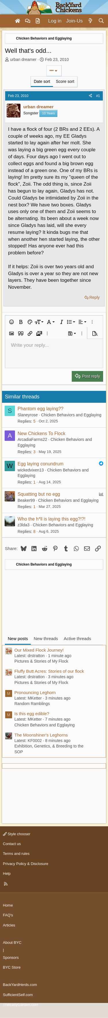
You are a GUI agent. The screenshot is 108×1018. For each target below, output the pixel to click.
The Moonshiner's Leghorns (41, 734)
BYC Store (11, 967)
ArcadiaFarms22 (32, 439)
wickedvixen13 (31, 470)
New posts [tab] (18, 638)
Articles (9, 925)
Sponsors (11, 957)
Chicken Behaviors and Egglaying (71, 415)
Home (8, 905)
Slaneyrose (28, 415)
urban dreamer (23, 59)
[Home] (17, 21)
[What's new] (90, 21)
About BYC (12, 942)
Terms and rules (16, 853)
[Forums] (28, 21)
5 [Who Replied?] (34, 421)
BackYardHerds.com (20, 984)
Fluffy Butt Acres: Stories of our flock (49, 671)
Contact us (12, 844)
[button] (11, 322)
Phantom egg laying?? (40, 408)
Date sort (42, 81)
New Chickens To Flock (41, 433)
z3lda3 (23, 525)
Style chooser (16, 834)
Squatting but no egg (39, 494)
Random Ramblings (32, 703)
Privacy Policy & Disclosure (25, 864)
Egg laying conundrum (40, 463)
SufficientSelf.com (18, 995)
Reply (94, 297)
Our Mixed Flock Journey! (39, 650)
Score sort (65, 81)
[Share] (90, 96)
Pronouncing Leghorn (35, 692)
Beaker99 (26, 500)
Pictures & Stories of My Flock (41, 661)
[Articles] (38, 21)
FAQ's (8, 915)
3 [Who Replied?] (34, 452)
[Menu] (6, 21)
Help (7, 873)
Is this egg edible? (31, 713)
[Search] (101, 21)
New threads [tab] (46, 638)
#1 (98, 96)
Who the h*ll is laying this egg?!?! (52, 519)
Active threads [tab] (77, 638)
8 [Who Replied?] (34, 531)
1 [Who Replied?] (34, 482)
